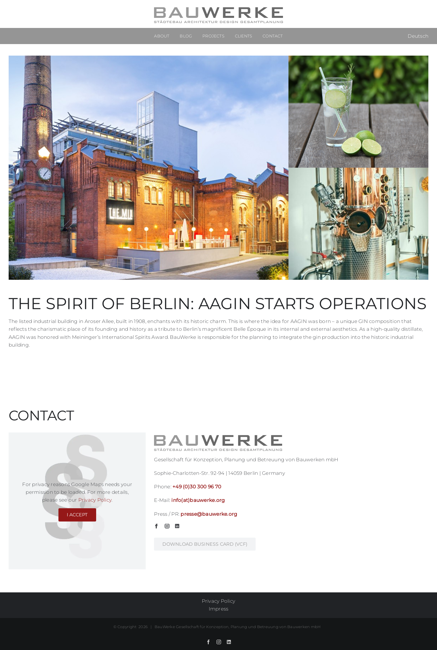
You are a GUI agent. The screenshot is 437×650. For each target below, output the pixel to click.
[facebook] (156, 526)
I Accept (77, 514)
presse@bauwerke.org (208, 514)
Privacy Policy (95, 500)
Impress (219, 609)
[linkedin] (177, 526)
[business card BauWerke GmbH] (205, 544)
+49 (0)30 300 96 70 (196, 487)
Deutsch (418, 36)
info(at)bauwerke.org (198, 500)
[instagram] (167, 526)
